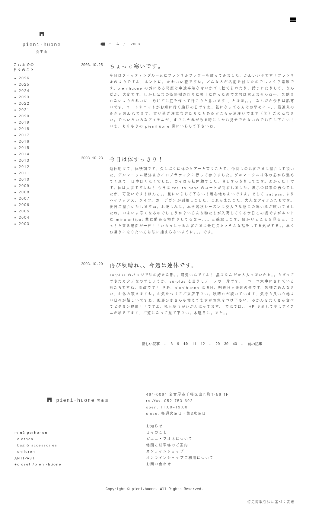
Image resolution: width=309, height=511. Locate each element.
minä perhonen (31, 432)
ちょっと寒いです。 (137, 66)
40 (235, 344)
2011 (24, 173)
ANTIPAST (24, 457)
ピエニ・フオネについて (169, 438)
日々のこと (156, 432)
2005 (24, 211)
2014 (24, 154)
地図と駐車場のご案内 (167, 445)
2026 (24, 78)
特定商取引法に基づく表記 (271, 501)
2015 (24, 147)
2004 (24, 217)
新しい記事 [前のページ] (151, 344)
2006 (24, 204)
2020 (24, 116)
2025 (24, 84)
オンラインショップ (165, 451)
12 (203, 344)
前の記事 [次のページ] (255, 344)
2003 (24, 223)
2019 (24, 122)
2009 (24, 185)
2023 (24, 97)
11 (194, 344)
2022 (24, 103)
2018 (24, 128)
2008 (24, 192)
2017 (24, 135)
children (26, 451)
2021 (24, 109)
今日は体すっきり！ (137, 159)
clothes (25, 438)
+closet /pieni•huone (38, 464)
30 (226, 344)
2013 (24, 160)
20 (217, 344)
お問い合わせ (158, 464)
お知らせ (154, 426)
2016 (24, 141)
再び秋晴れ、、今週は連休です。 (153, 265)
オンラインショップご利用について (180, 457)
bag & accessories (37, 445)
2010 (24, 179)
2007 (24, 198)
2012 (24, 166)
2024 (24, 90)
